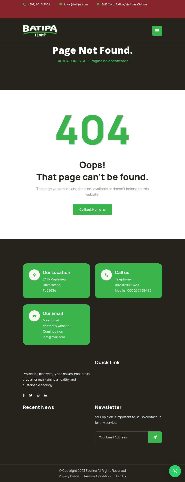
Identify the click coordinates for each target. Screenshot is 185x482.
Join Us (121, 476)
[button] (175, 471)
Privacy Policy (69, 476)
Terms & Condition (97, 476)
